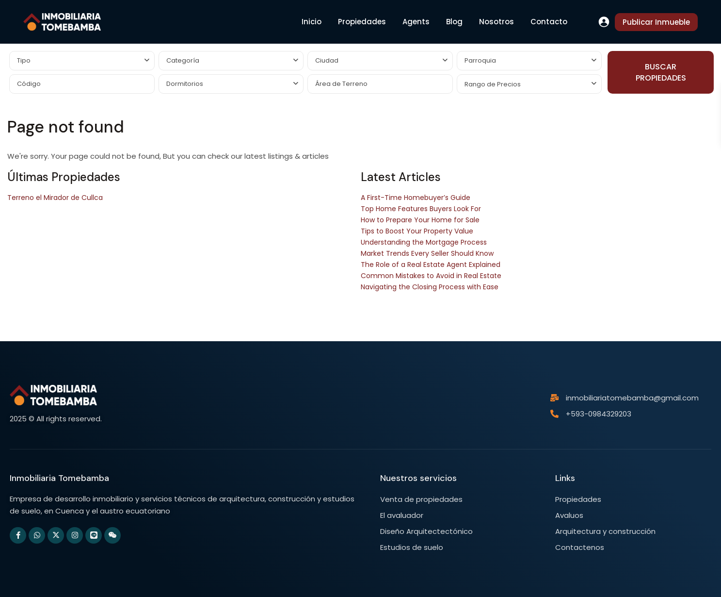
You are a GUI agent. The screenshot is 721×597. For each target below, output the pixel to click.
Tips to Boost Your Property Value (417, 231)
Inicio (311, 22)
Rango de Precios (493, 84)
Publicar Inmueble (656, 22)
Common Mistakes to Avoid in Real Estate (431, 276)
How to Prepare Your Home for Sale (420, 220)
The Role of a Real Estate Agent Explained (430, 264)
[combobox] (82, 60)
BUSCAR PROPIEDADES (661, 72)
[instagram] (74, 535)
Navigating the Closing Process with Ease (429, 287)
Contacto (548, 22)
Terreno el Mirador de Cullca (55, 197)
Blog (454, 22)
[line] (93, 535)
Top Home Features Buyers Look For (421, 209)
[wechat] (112, 535)
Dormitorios (184, 83)
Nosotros (496, 22)
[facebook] (18, 535)
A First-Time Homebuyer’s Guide (415, 197)
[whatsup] (37, 535)
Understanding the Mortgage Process (424, 242)
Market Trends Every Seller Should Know (427, 253)
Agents (416, 22)
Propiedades (362, 22)
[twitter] (56, 535)
